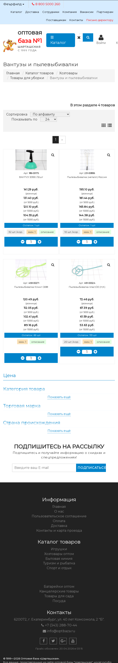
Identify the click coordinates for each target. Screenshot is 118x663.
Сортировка (16, 114)
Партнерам (105, 12)
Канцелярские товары (59, 591)
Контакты (76, 20)
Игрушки (59, 549)
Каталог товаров (39, 73)
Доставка (32, 12)
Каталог (16, 12)
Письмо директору (99, 20)
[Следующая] (62, 139)
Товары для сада (59, 596)
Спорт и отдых (59, 568)
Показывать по (24, 119)
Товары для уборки (27, 78)
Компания (70, 12)
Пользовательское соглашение (59, 516)
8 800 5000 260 (46, 4)
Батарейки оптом (59, 587)
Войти (101, 40)
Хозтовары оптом (59, 554)
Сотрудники (50, 12)
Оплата (59, 521)
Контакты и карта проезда (59, 531)
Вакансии (86, 12)
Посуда (59, 601)
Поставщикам (56, 20)
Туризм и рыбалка (59, 563)
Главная (13, 73)
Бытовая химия (59, 559)
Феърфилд (13, 4)
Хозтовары (68, 73)
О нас (59, 511)
